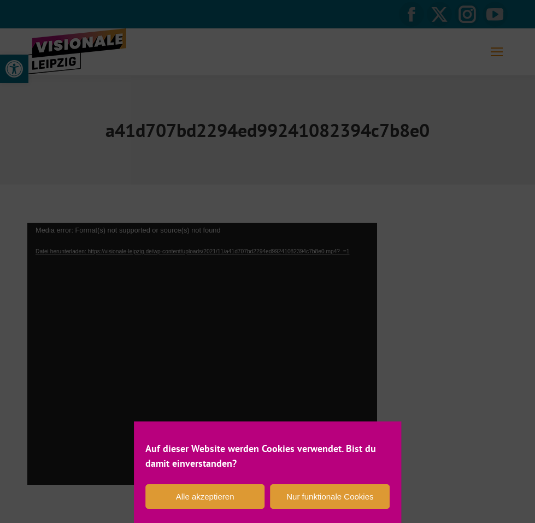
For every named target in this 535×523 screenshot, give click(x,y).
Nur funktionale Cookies (329, 496)
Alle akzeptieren (205, 496)
